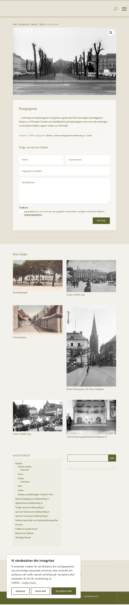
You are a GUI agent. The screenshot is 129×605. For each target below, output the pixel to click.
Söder (42, 25)
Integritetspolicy (33, 215)
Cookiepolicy (91, 597)
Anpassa (20, 591)
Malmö (34, 25)
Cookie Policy (29, 582)
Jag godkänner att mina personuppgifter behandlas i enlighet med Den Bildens (64, 214)
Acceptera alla (64, 591)
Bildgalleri (24, 25)
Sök (112, 458)
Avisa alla (40, 591)
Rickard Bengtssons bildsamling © (70, 136)
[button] (111, 33)
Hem (15, 25)
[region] (44, 576)
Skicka (101, 221)
